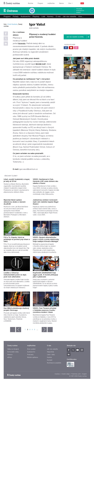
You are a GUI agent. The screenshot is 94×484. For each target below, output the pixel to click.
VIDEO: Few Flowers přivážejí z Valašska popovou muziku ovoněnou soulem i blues (44, 353)
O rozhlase (63, 3)
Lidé (43, 16)
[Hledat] (87, 3)
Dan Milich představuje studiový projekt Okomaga (16, 352)
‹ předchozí (18, 372)
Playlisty (36, 16)
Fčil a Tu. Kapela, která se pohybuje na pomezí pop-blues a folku (17, 283)
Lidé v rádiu (51, 398)
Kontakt (49, 403)
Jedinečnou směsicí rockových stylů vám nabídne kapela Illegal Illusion (45, 245)
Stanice (55, 3)
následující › (44, 372)
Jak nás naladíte (69, 16)
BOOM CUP (41, 78)
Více (81, 16)
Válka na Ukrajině (13, 392)
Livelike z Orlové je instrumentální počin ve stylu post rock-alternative (15, 318)
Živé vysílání (31, 392)
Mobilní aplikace (32, 401)
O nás (58, 16)
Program (37, 3)
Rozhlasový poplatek (54, 406)
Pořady (16, 16)
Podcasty (30, 398)
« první (12, 372)
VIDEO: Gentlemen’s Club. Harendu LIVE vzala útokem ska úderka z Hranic (45, 210)
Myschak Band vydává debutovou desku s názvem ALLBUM (15, 245)
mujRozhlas (46, 3)
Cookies (57, 417)
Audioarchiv (80, 10)
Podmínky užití (75, 417)
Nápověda (50, 395)
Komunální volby (13, 395)
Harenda (46, 57)
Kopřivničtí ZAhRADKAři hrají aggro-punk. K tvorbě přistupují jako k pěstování (45, 318)
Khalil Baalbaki (12, 46)
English (84, 417)
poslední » (50, 372)
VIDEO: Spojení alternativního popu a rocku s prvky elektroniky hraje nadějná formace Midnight (46, 283)
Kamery (78, 12)
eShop (9, 401)
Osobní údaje (66, 417)
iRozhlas (29, 3)
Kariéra (49, 401)
